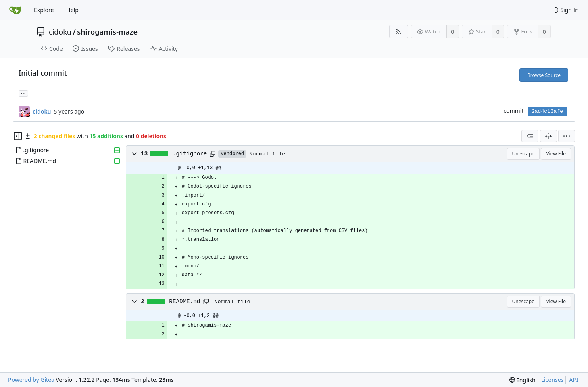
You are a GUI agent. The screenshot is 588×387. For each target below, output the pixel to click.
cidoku (60, 32)
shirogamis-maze (107, 32)
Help (72, 10)
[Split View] (548, 136)
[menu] (566, 136)
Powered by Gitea (31, 379)
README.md (184, 301)
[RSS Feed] (398, 31)
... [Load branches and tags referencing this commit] (23, 92)
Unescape (523, 153)
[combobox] (529, 136)
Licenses (552, 379)
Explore (44, 10)
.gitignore (190, 154)
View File (556, 153)
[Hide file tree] (18, 136)
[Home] (15, 10)
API (573, 379)
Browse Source (544, 75)
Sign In (566, 10)
